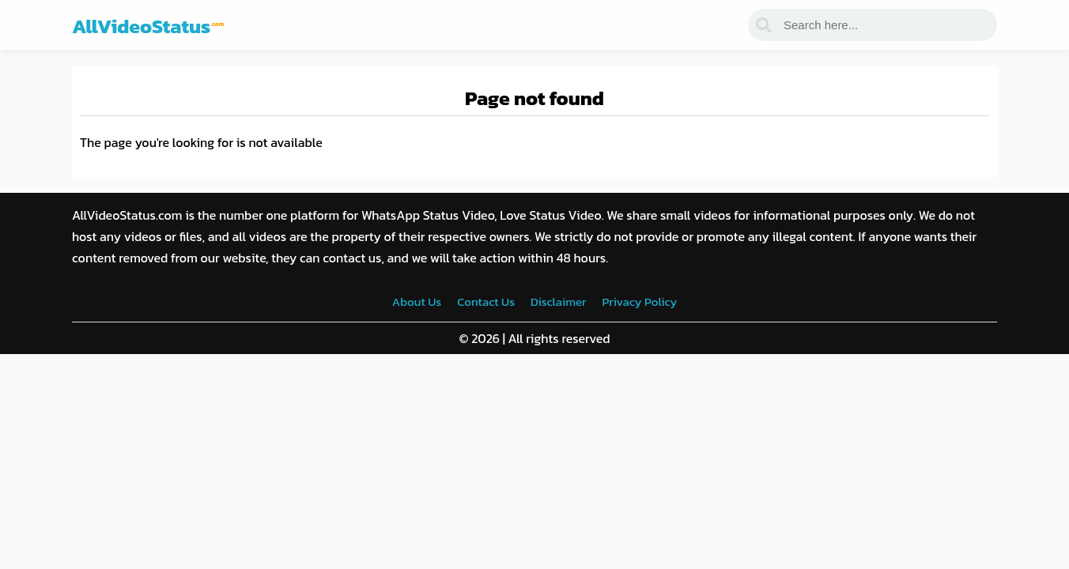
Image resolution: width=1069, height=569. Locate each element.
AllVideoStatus (148, 26)
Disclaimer (558, 301)
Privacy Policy (639, 301)
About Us (416, 301)
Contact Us (486, 301)
